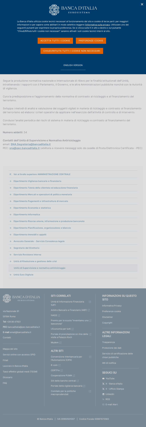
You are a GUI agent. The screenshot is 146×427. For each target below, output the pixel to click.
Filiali (5, 360)
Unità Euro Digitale (23, 274)
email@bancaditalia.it (20, 332)
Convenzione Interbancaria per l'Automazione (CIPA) (66, 358)
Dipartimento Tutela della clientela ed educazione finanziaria (46, 187)
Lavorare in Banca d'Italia (15, 366)
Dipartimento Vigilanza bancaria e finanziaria (37, 181)
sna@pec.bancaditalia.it (24, 148)
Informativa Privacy (111, 305)
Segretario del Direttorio (26, 248)
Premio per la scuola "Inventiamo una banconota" (69, 322)
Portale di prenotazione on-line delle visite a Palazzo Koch (69, 336)
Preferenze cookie (111, 311)
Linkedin (108, 394)
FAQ (5, 383)
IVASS (54, 315)
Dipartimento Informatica (27, 214)
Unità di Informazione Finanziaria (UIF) (67, 303)
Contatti (7, 337)
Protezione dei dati (111, 348)
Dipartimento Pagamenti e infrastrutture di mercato (41, 201)
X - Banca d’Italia (112, 383)
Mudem (54, 342)
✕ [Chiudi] (142, 4)
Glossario (7, 377)
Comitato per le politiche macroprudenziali (63, 393)
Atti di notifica (109, 363)
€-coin (54, 365)
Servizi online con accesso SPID (19, 354)
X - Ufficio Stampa (113, 388)
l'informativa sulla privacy (97, 24)
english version (73, 67)
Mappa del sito (10, 349)
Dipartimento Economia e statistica (32, 207)
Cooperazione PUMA (61, 375)
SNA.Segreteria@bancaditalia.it (31, 144)
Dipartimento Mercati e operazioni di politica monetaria (43, 194)
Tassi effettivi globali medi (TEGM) (20, 371)
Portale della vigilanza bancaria (66, 385)
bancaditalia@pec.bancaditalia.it (24, 327)
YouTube (108, 378)
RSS (106, 399)
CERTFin (55, 370)
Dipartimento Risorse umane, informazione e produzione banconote (49, 221)
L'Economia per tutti (61, 328)
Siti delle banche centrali (63, 380)
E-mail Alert (110, 404)
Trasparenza (108, 342)
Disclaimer (107, 317)
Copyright (107, 322)
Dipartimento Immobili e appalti (30, 234)
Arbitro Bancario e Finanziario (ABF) (69, 310)
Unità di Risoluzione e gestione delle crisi (35, 261)
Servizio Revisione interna (27, 254)
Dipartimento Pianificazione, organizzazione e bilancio (42, 228)
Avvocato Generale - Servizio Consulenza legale (39, 241)
